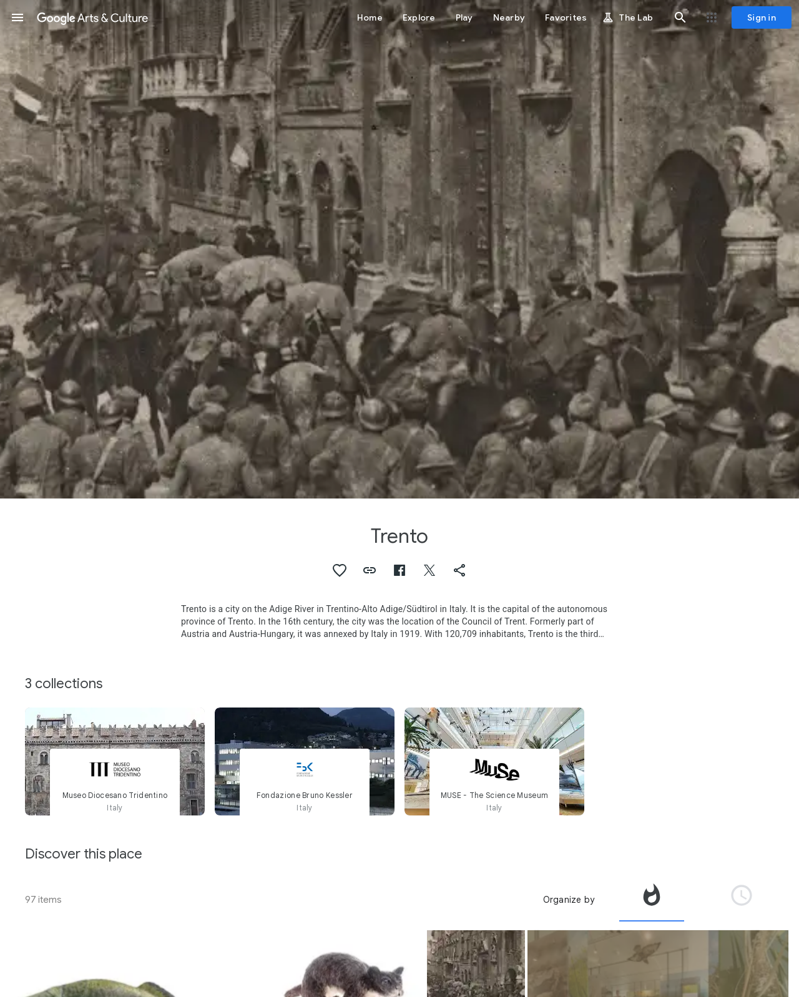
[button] (17, 17)
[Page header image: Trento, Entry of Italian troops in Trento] (399, 249)
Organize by (568, 899)
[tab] (651, 900)
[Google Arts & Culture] (92, 17)
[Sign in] (762, 17)
